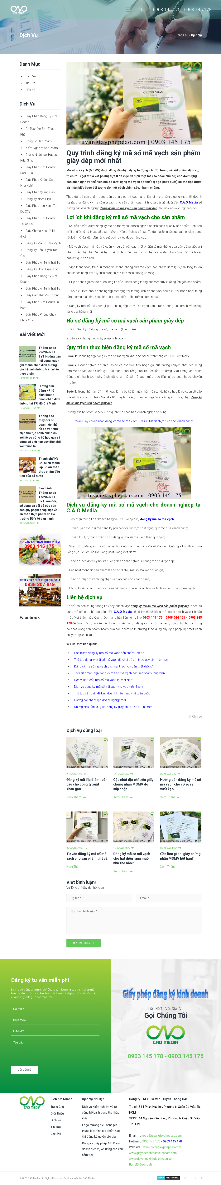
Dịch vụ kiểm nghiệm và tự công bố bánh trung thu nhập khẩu (100, 1112)
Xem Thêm (75, 797)
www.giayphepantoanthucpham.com (153, 1153)
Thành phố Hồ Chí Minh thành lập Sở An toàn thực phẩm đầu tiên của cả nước (39, 467)
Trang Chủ (182, 35)
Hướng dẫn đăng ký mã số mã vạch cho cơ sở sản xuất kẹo (180, 784)
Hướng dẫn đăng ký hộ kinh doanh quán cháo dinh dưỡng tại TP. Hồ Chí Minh (39, 394)
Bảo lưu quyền (71, 1178)
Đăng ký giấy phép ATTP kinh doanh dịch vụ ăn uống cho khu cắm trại (102, 1149)
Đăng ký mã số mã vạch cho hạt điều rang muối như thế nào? (131, 858)
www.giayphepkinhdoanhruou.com (151, 1159)
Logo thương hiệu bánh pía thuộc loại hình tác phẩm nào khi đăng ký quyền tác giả (101, 1130)
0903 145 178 (145, 1056)
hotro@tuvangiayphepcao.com (162, 1135)
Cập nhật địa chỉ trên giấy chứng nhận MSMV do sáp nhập (133, 784)
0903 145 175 (186, 1056)
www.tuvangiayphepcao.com (162, 1147)
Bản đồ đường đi (140, 1164)
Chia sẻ (197, 716)
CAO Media (89, 1178)
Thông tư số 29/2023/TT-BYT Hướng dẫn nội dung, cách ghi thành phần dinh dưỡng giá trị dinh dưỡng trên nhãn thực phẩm (40, 360)
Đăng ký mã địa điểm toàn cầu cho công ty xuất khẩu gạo (87, 784)
